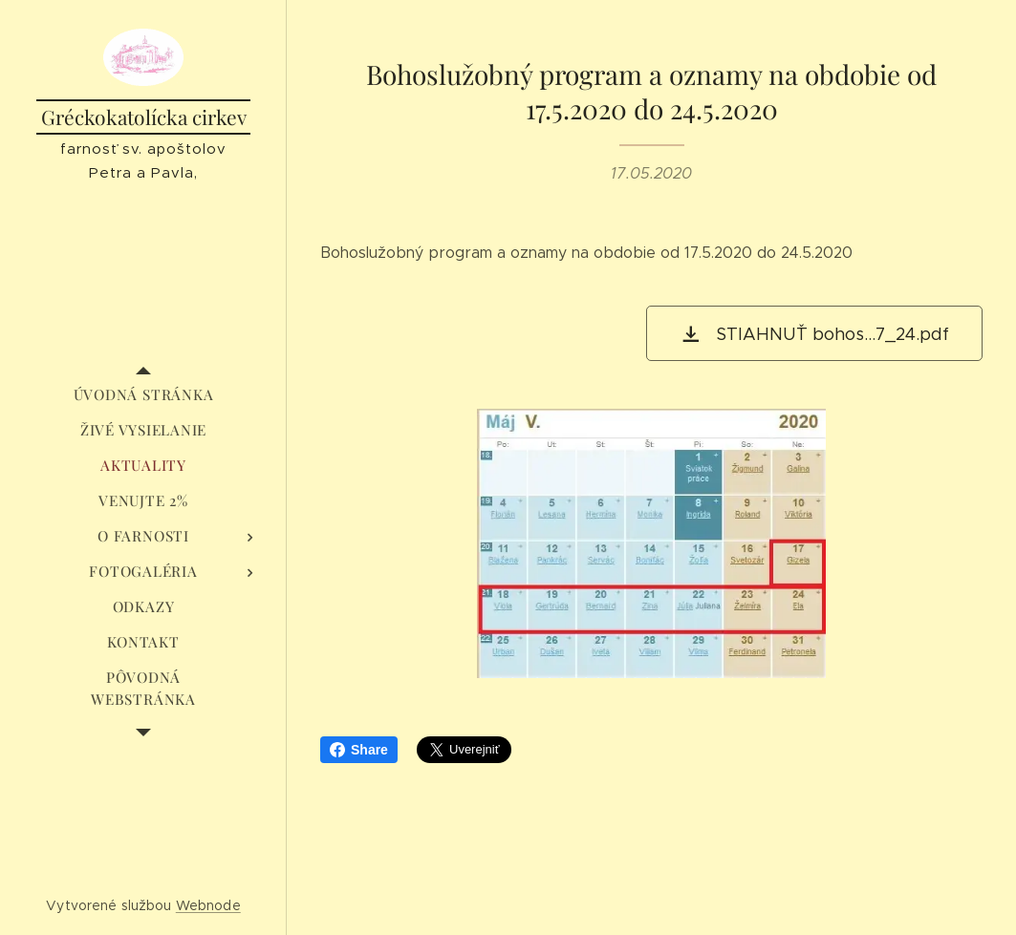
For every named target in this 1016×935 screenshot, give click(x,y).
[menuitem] (143, 395)
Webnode (208, 905)
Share (359, 749)
